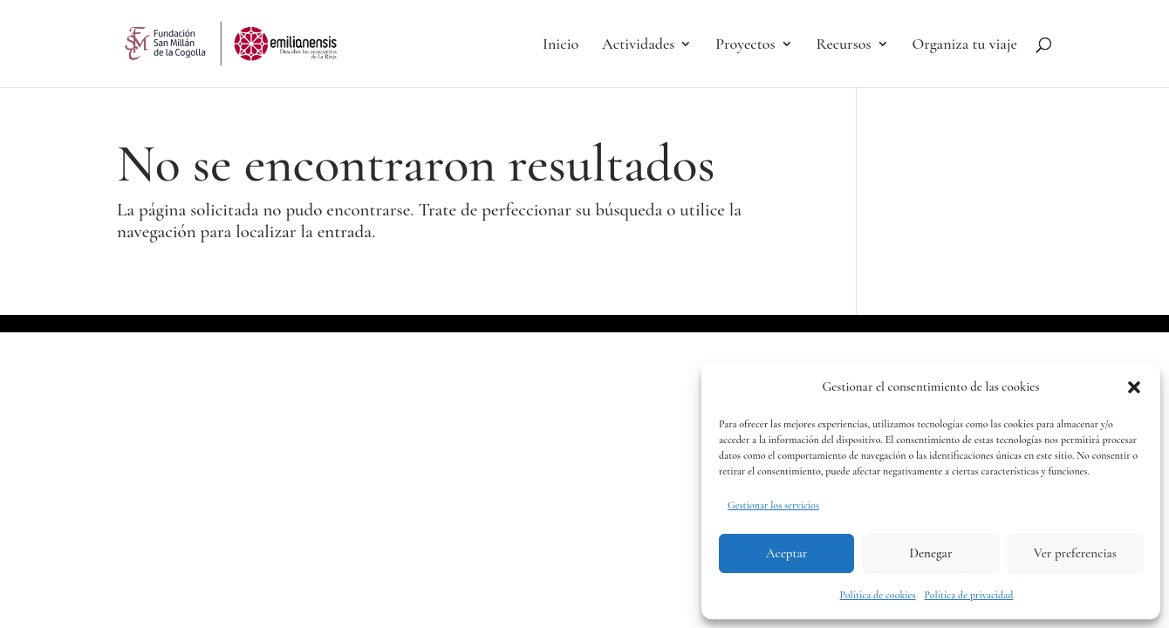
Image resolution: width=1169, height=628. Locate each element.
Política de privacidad (969, 595)
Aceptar (786, 553)
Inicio (560, 45)
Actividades (638, 45)
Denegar (931, 553)
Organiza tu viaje (965, 45)
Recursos (843, 45)
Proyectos (745, 45)
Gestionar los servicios (773, 505)
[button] (1134, 387)
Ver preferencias (1075, 553)
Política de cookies (878, 595)
